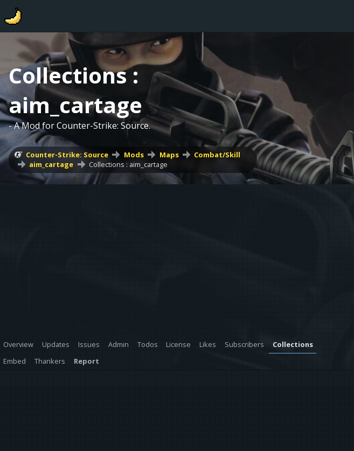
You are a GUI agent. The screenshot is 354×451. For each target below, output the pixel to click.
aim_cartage (51, 164)
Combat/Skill (217, 154)
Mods (134, 154)
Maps (169, 154)
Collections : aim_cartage (128, 164)
